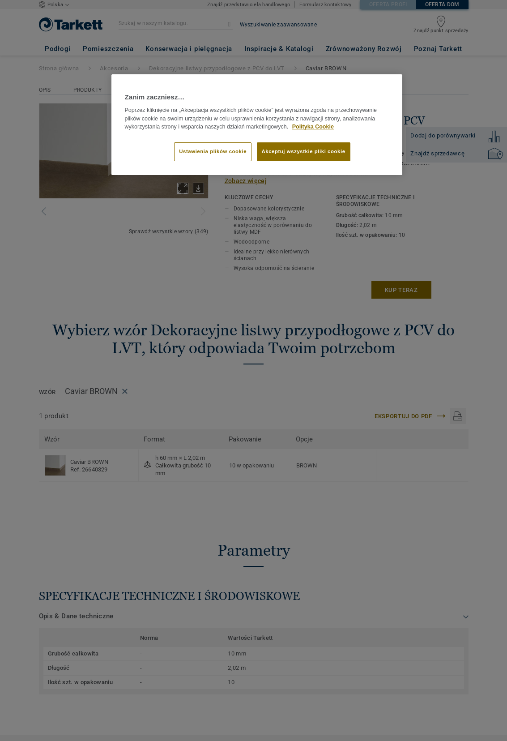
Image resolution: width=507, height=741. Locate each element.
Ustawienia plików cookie (213, 151)
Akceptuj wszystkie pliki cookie (303, 151)
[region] (256, 125)
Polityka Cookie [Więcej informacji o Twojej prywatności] (313, 127)
